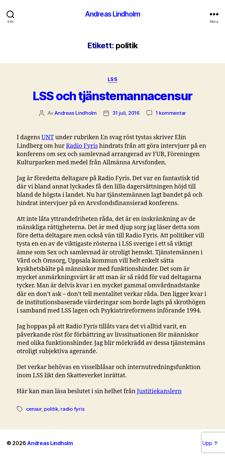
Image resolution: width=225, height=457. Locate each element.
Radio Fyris (82, 146)
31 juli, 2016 (126, 113)
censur (34, 409)
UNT (47, 137)
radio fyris (72, 409)
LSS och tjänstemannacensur (112, 96)
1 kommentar (171, 113)
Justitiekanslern (159, 391)
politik (51, 409)
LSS (113, 79)
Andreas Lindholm (112, 14)
